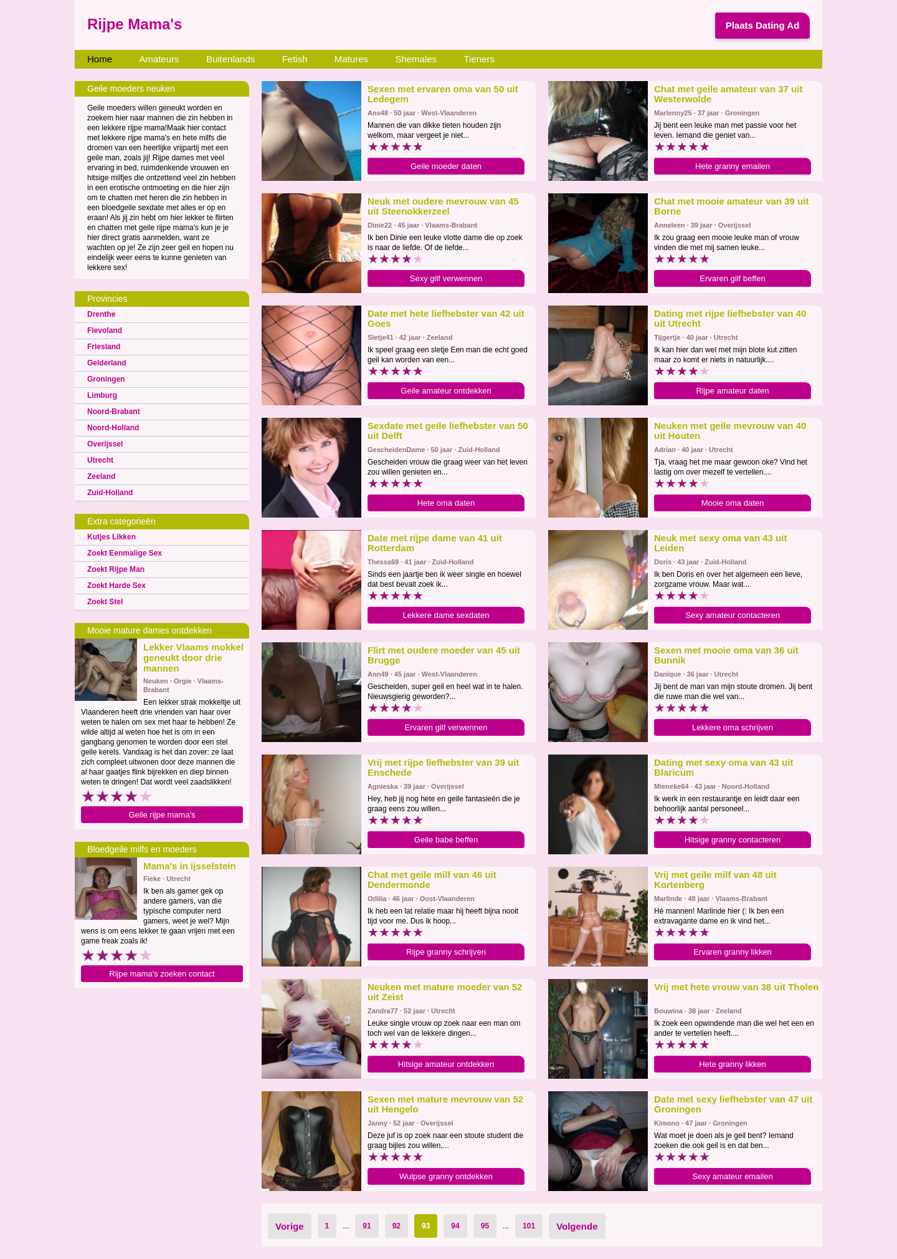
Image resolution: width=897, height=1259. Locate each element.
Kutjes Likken (111, 537)
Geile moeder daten (446, 166)
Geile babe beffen (446, 839)
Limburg (102, 395)
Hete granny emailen (732, 166)
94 (455, 1226)
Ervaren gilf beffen (732, 278)
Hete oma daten (446, 503)
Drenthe (101, 314)
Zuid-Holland (110, 492)
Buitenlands (230, 59)
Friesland (103, 346)
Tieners (478, 59)
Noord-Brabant (113, 411)
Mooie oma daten (732, 503)
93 (426, 1226)
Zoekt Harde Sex (116, 585)
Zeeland (101, 476)
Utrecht (100, 460)
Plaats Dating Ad (763, 25)
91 (367, 1226)
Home (99, 59)
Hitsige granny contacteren (733, 839)
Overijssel (105, 444)
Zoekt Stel (105, 601)
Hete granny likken (732, 1064)
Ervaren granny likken (732, 952)
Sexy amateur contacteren (732, 615)
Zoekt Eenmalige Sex (124, 553)
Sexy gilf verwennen (446, 278)
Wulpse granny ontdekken (446, 1176)
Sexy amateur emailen (732, 1176)
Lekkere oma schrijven (732, 727)
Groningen (106, 379)
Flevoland (104, 330)
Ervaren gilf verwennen (446, 727)
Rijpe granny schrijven (446, 952)
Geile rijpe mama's (161, 814)
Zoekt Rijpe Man (116, 569)
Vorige (289, 1226)
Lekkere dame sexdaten (446, 615)
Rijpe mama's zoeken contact (161, 973)
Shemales (416, 59)
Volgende (576, 1226)
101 (529, 1226)
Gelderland (106, 363)
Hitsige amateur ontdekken (446, 1064)
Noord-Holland (113, 427)
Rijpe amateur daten (732, 390)
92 (396, 1226)
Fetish (295, 59)
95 (485, 1226)
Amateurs (159, 59)
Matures (351, 59)
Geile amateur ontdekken (446, 390)
